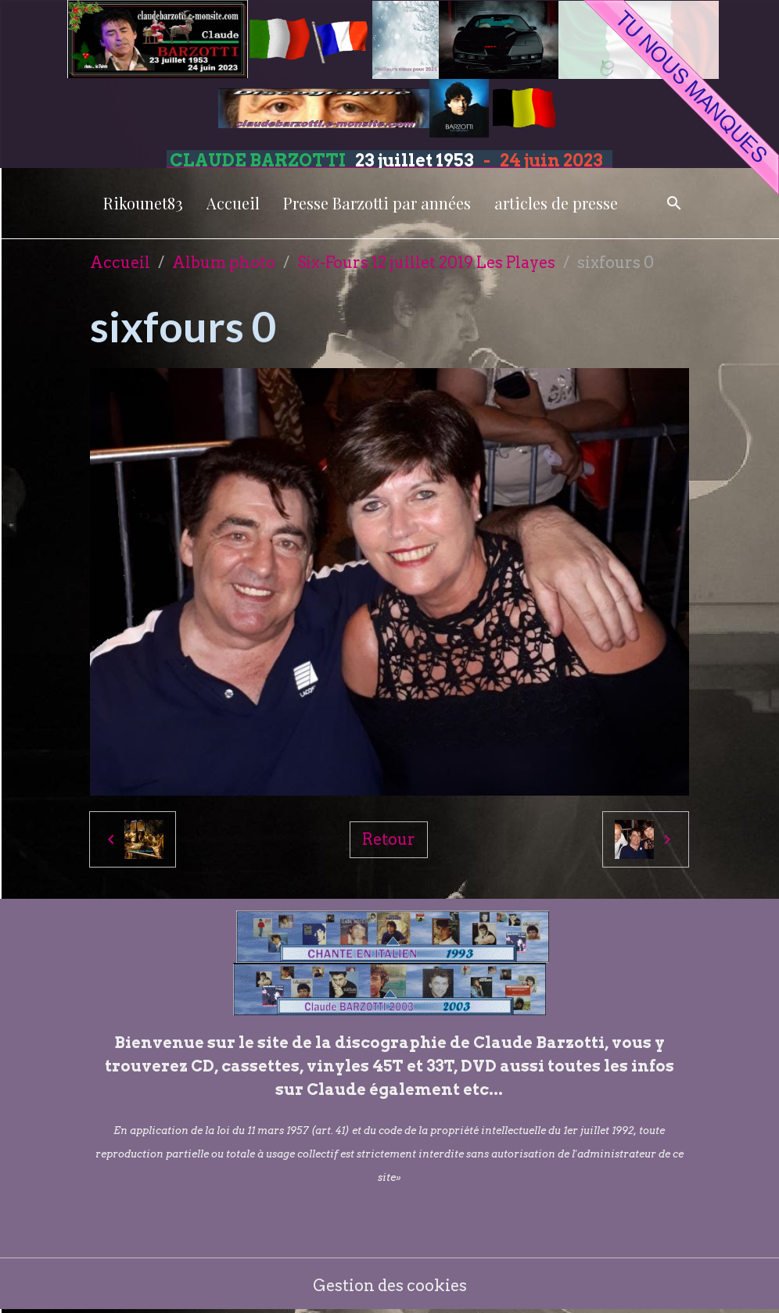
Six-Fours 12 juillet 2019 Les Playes (426, 262)
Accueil (233, 202)
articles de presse (556, 202)
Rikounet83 (143, 202)
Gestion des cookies (390, 1285)
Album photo (223, 262)
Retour (388, 839)
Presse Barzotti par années (377, 202)
